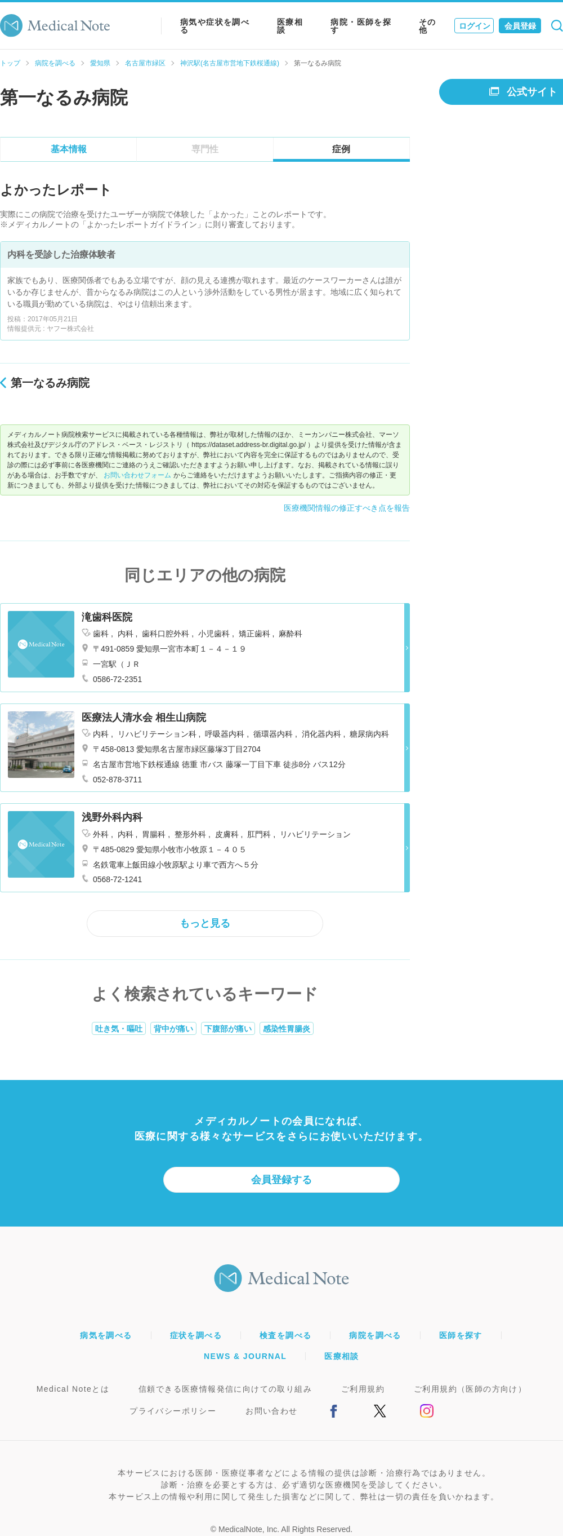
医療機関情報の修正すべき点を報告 (347, 507)
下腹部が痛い (228, 1028)
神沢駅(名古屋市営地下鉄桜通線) (229, 63)
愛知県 (100, 63)
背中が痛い (173, 1028)
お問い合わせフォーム (137, 475)
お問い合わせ (271, 1410)
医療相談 (290, 25)
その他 (427, 25)
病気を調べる (106, 1335)
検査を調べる (285, 1335)
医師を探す (460, 1335)
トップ (10, 63)
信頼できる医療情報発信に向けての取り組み (225, 1388)
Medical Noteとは (73, 1388)
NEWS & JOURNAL (245, 1356)
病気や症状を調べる (214, 25)
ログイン (474, 25)
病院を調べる (55, 63)
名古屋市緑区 (145, 63)
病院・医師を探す (360, 25)
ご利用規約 (363, 1388)
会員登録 (520, 25)
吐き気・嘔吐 (118, 1028)
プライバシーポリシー (172, 1410)
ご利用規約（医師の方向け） (470, 1388)
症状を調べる (196, 1335)
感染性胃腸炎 (286, 1028)
